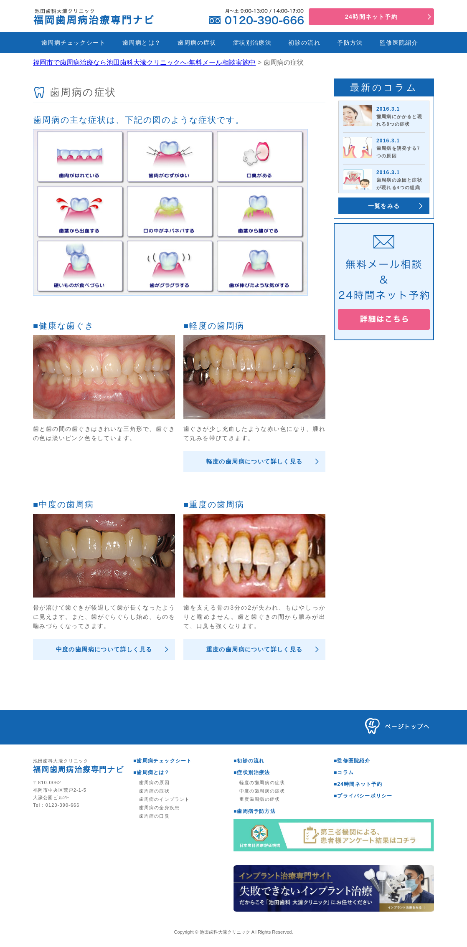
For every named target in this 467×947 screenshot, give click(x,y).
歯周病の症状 (197, 42)
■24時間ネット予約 (358, 784)
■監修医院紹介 (352, 761)
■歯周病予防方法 (255, 811)
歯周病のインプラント (164, 799)
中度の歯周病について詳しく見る (104, 649)
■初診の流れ (249, 761)
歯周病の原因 (154, 782)
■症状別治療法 (252, 772)
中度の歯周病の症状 (262, 790)
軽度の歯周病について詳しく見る (254, 461)
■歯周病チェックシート (162, 761)
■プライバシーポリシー (363, 796)
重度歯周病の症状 (259, 799)
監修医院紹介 (399, 42)
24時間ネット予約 (371, 16)
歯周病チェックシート (73, 42)
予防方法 (350, 42)
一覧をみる (384, 206)
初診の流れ (304, 42)
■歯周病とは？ (151, 772)
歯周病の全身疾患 (159, 807)
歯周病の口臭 (154, 815)
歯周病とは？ (141, 42)
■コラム (344, 772)
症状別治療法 (252, 42)
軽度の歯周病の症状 (262, 782)
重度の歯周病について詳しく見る (254, 649)
